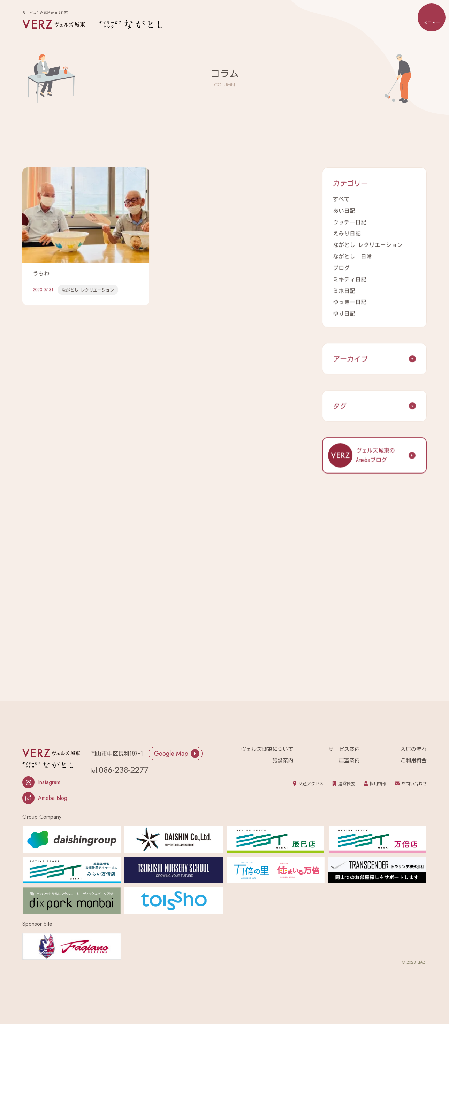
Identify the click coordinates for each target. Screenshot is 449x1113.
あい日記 (344, 210)
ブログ (341, 266)
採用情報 (375, 780)
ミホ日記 (344, 288)
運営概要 (343, 780)
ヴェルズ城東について (267, 746)
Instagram (41, 779)
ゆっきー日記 (349, 299)
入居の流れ (414, 746)
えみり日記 (347, 233)
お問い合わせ (411, 780)
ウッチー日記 (349, 222)
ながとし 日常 (352, 255)
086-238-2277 (124, 766)
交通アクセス (308, 780)
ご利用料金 (414, 757)
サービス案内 (344, 746)
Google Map (176, 750)
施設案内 (282, 757)
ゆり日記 (344, 310)
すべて (341, 200)
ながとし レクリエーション (367, 244)
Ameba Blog (44, 795)
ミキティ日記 (349, 277)
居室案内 (349, 757)
